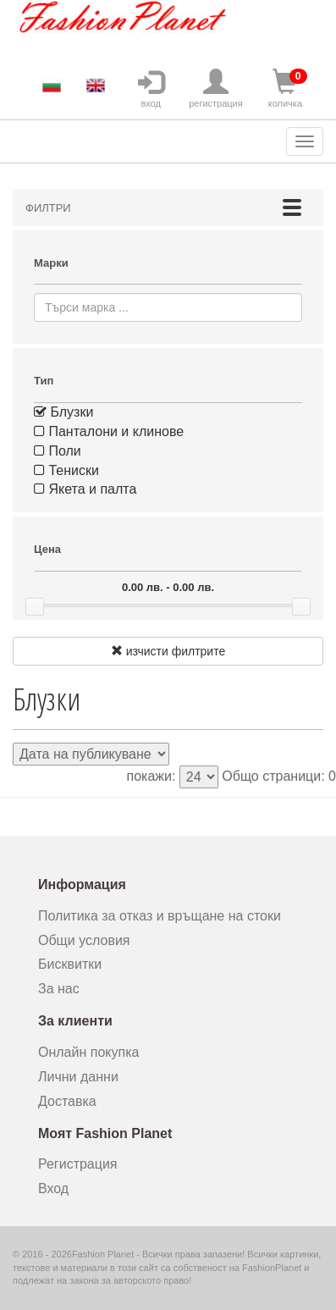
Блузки (63, 412)
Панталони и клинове (109, 431)
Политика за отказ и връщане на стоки (159, 916)
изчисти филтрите (168, 651)
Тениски (66, 470)
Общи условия (84, 940)
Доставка (67, 1101)
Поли (57, 451)
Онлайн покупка (88, 1052)
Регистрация (78, 1164)
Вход (53, 1188)
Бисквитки (70, 964)
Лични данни (78, 1077)
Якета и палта (85, 489)
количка (285, 88)
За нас (59, 988)
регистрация (216, 88)
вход (150, 88)
